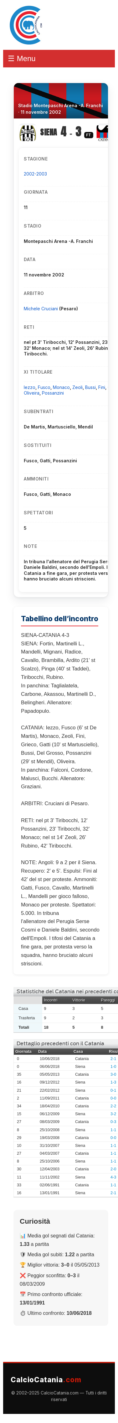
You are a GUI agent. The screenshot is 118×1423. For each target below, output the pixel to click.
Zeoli (77, 387)
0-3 (113, 1122)
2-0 (113, 1169)
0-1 (113, 1090)
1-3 (113, 1082)
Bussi (90, 387)
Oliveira (31, 393)
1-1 (113, 1130)
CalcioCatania (46, 1379)
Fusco (44, 387)
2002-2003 (35, 173)
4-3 (113, 1177)
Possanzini (53, 393)
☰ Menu (22, 58)
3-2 (113, 1114)
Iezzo (29, 387)
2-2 (113, 1106)
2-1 (113, 1059)
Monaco (61, 387)
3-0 (113, 1074)
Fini (101, 387)
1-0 (113, 1066)
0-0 (113, 1098)
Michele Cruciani (41, 308)
